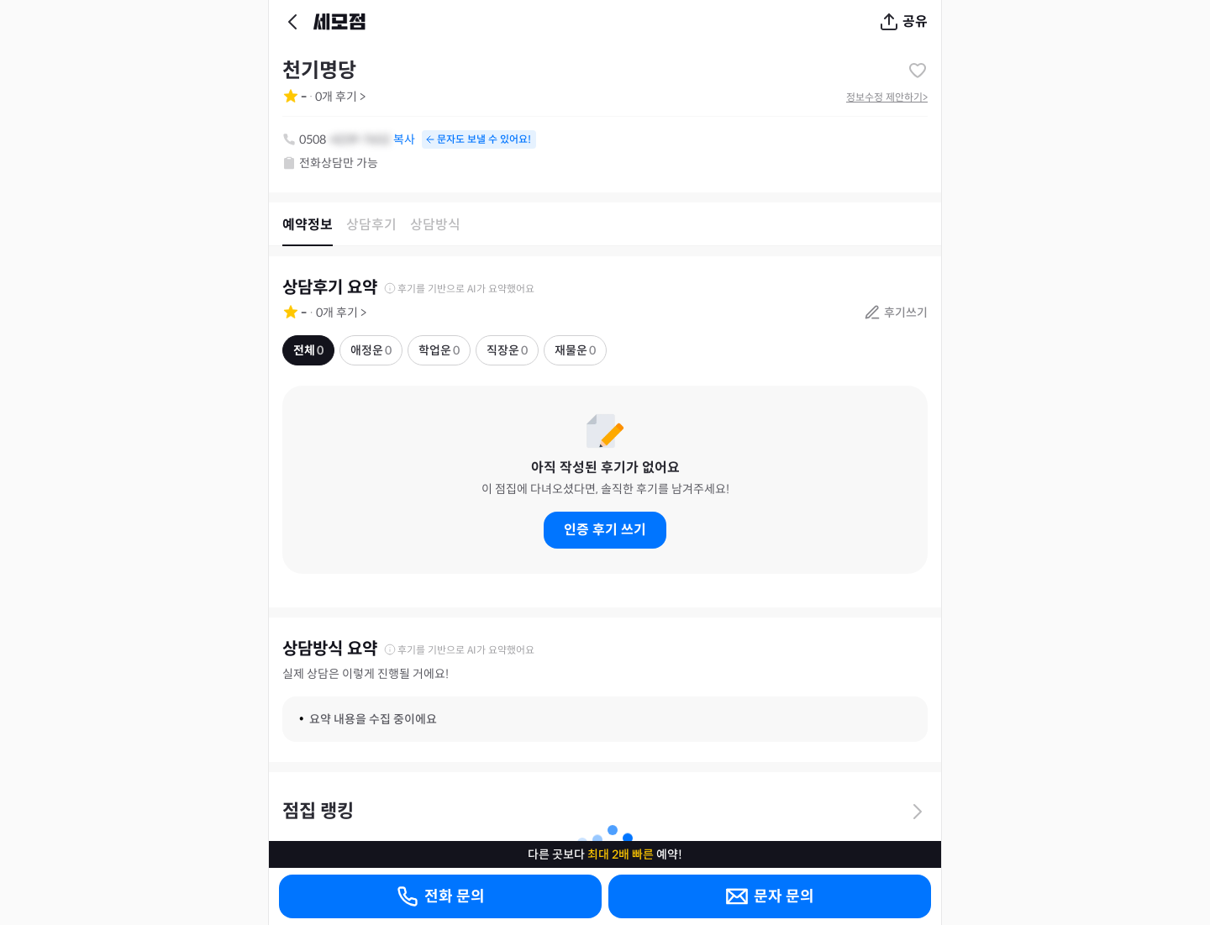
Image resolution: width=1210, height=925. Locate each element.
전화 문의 (440, 896)
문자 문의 (769, 896)
